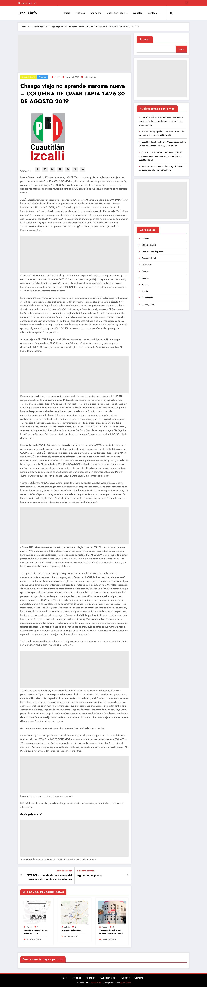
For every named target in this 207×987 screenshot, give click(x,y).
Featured (42, 77)
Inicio (67, 13)
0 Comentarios (90, 77)
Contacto (153, 13)
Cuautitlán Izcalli (117, 13)
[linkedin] (52, 169)
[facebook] (37, 169)
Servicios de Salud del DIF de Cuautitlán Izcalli (111, 932)
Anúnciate (95, 13)
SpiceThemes (125, 982)
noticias (145, 284)
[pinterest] (67, 169)
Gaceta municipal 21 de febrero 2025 (35, 932)
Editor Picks (147, 264)
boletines (146, 238)
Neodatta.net (96, 982)
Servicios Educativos (71, 930)
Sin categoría (147, 297)
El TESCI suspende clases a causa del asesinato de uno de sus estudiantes (49, 877)
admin (57, 77)
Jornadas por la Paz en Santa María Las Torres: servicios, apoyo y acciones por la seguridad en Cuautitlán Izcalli (161, 156)
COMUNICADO (149, 245)
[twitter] (45, 169)
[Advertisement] (74, 53)
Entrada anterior (64, 870)
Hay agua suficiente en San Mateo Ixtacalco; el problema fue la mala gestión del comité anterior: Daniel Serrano (161, 121)
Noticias (80, 13)
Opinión (145, 291)
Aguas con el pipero (89, 875)
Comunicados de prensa (152, 251)
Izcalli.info (27, 13)
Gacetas (137, 13)
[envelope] (60, 169)
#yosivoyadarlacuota (30, 814)
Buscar (145, 39)
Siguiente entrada (85, 870)
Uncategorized (148, 304)
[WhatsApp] (75, 169)
